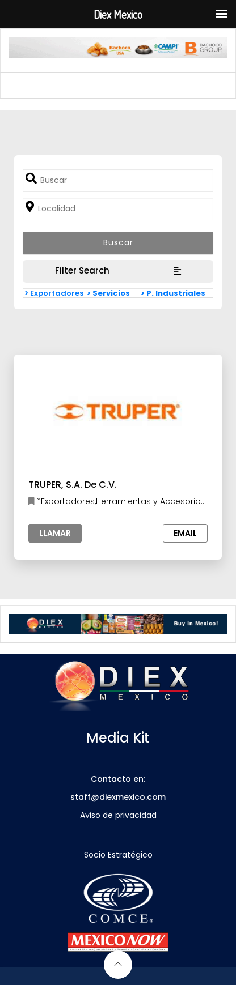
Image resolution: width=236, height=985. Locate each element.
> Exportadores (53, 293)
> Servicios (108, 293)
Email (185, 533)
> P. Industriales (173, 293)
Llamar (55, 533)
